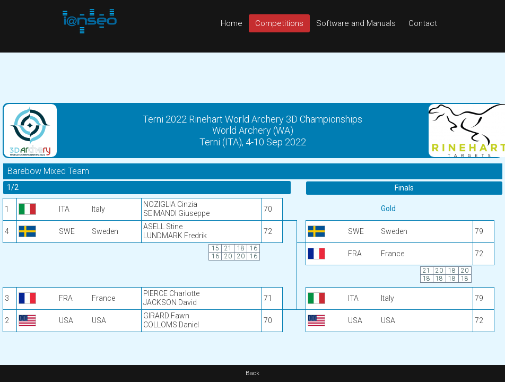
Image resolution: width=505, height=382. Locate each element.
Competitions (279, 23)
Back (252, 373)
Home (231, 23)
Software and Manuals (356, 23)
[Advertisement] (253, 76)
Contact (422, 23)
